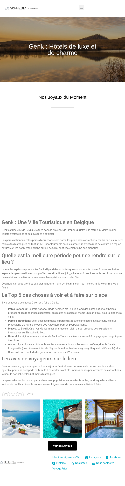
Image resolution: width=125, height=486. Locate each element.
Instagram (93, 457)
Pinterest (59, 463)
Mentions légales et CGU (66, 457)
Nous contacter (103, 463)
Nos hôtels (79, 463)
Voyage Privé (59, 468)
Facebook (113, 457)
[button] (81, 7)
